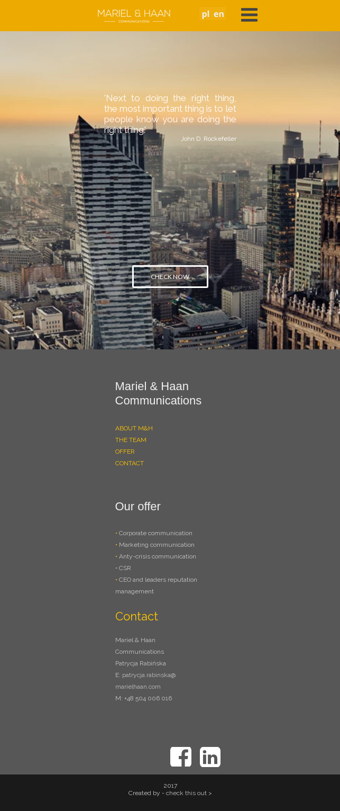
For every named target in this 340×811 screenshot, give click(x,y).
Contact (136, 616)
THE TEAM (130, 440)
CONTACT (129, 463)
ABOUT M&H (134, 428)
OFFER (125, 451)
